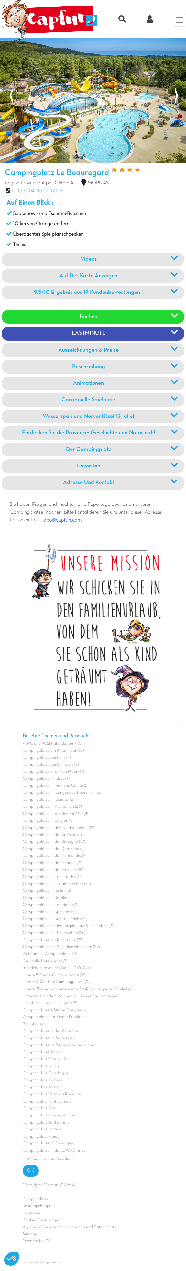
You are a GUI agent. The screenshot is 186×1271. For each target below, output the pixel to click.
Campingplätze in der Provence (50, 1031)
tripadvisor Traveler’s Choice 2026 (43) (56, 968)
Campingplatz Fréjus (41, 1137)
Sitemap (30, 1234)
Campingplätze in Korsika (45, 898)
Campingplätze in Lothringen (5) (51, 905)
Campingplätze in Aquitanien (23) (52, 807)
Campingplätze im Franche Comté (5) (55, 786)
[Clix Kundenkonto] (149, 20)
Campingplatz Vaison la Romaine (52, 1094)
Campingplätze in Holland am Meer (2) (57, 884)
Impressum (32, 1213)
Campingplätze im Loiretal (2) (48, 800)
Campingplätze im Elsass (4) (47, 779)
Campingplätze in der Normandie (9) (54, 856)
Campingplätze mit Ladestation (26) (54, 933)
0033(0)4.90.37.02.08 (37, 191)
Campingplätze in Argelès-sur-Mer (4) (55, 814)
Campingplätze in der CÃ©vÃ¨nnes (54, 1151)
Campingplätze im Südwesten (49, 1038)
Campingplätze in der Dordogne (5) (53, 849)
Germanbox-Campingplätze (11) (50, 954)
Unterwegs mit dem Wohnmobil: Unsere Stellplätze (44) (70, 996)
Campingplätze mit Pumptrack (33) (53, 940)
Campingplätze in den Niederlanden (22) (58, 828)
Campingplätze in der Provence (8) (53, 870)
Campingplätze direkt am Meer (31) (53, 772)
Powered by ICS (36, 1241)
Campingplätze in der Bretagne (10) (54, 842)
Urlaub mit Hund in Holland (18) (50, 1003)
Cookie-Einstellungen (41, 1220)
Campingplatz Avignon (42, 1080)
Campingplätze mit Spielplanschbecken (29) (61, 947)
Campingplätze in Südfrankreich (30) (55, 919)
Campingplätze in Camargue (48, 1143)
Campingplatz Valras (41, 1066)
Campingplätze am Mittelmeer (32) (53, 751)
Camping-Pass (35, 1199)
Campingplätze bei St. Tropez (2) (51, 764)
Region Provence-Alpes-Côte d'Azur (42, 183)
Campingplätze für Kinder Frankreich (55, 1017)
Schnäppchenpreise (40, 1206)
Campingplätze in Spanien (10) (49, 912)
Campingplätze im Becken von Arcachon (58, 1045)
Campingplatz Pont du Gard (47, 1101)
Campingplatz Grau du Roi (46, 1059)
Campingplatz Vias (39, 1108)
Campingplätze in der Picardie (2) (52, 863)
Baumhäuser (34, 1024)
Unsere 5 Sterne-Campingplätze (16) (54, 975)
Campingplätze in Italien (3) (47, 891)
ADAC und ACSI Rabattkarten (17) (52, 744)
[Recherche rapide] (122, 20)
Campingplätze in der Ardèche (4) (52, 835)
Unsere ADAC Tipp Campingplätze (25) (56, 982)
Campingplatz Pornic (41, 1087)
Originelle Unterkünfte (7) (45, 961)
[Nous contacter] (91, 20)
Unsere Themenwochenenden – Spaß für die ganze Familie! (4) (77, 989)
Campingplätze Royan (42, 1052)
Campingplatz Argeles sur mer (49, 1115)
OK (31, 1170)
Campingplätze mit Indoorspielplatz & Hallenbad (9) (68, 926)
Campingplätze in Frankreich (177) (52, 877)
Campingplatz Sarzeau (42, 1129)
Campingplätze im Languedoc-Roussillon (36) (62, 793)
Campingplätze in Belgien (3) (48, 821)
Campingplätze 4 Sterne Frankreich (54, 1010)
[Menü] (179, 20)
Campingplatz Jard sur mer (46, 1123)
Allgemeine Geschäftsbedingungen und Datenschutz (69, 1227)
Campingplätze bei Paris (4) (47, 758)
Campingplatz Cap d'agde (46, 1073)
